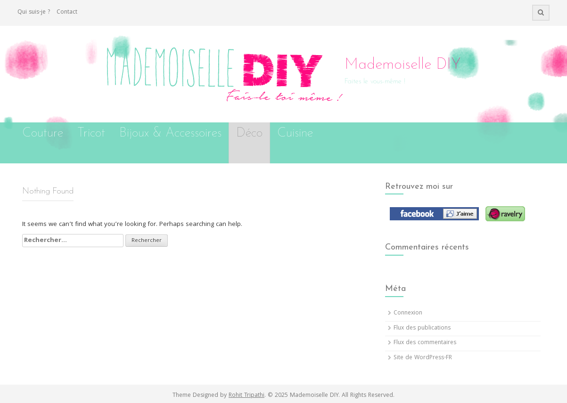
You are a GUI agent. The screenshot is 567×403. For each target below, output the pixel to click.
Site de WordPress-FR (423, 358)
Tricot (91, 133)
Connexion (408, 313)
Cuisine (295, 133)
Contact (67, 12)
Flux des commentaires (425, 343)
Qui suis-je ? (33, 12)
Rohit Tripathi (246, 396)
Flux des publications (422, 328)
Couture (42, 133)
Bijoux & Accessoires (170, 133)
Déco (249, 133)
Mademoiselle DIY (403, 65)
